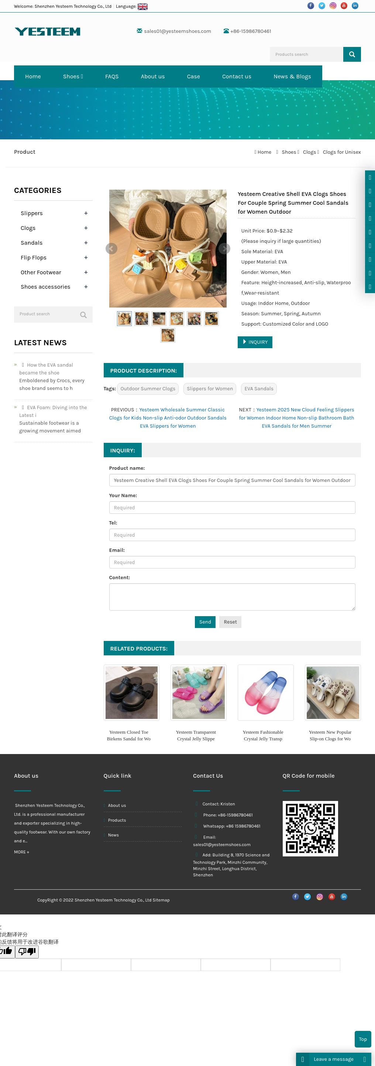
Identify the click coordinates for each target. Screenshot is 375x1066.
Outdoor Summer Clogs (147, 389)
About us (153, 76)
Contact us (236, 76)
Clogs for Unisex (341, 152)
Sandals (31, 242)
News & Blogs (292, 76)
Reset (230, 622)
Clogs (309, 152)
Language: (132, 6)
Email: (117, 550)
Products (115, 820)
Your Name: (123, 495)
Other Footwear (41, 272)
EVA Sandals (258, 389)
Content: (119, 577)
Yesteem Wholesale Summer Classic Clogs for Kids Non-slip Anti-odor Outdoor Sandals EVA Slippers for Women (168, 418)
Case (193, 76)
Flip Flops (34, 257)
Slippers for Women (210, 389)
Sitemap (161, 900)
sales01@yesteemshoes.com (177, 31)
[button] (82, 76)
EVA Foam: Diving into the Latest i (53, 411)
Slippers (32, 213)
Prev (111, 249)
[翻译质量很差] (27, 952)
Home (33, 76)
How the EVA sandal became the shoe (46, 369)
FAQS (112, 76)
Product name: (127, 468)
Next (224, 249)
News (111, 835)
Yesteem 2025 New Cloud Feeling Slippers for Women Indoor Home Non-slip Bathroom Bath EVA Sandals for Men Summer (296, 418)
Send (205, 622)
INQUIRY (255, 342)
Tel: (113, 523)
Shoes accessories (45, 286)
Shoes (73, 76)
